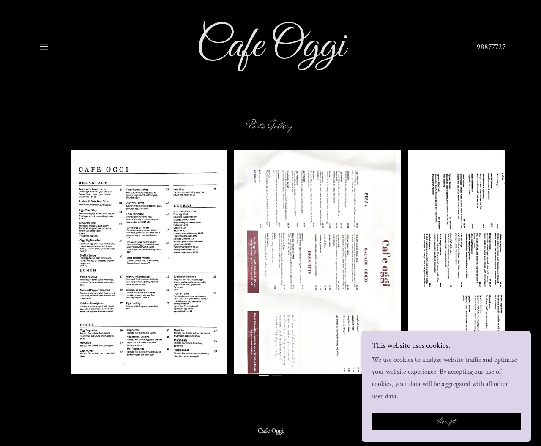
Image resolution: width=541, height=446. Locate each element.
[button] (44, 46)
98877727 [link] (491, 47)
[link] (271, 54)
